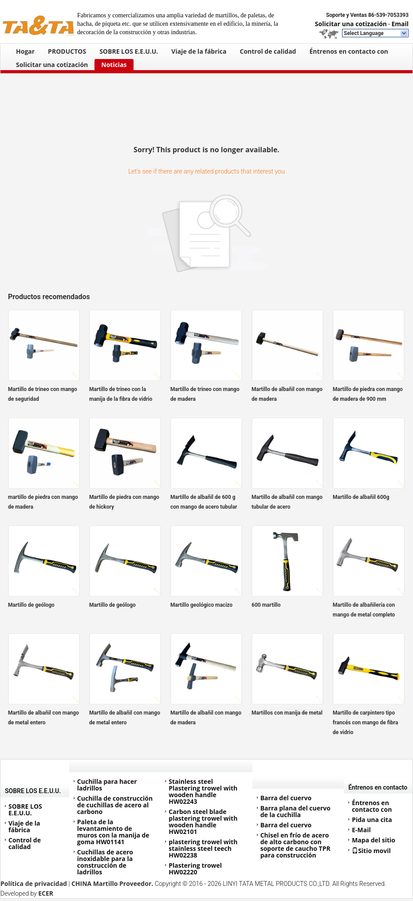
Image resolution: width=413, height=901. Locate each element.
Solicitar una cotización (351, 24)
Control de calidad (268, 51)
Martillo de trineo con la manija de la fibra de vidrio (120, 394)
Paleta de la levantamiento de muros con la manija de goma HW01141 (113, 831)
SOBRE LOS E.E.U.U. (128, 51)
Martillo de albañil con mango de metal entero (43, 718)
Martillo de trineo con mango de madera (205, 394)
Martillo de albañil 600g (361, 497)
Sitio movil (371, 850)
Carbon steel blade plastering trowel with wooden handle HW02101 (203, 821)
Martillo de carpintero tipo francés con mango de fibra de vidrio (365, 722)
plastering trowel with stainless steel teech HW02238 (203, 848)
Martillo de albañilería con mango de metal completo (364, 610)
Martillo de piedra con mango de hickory (124, 502)
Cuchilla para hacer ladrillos (107, 784)
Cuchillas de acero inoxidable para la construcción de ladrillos (105, 862)
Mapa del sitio (373, 840)
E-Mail (361, 829)
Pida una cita (372, 819)
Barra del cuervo (285, 797)
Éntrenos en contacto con (348, 51)
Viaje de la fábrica (198, 51)
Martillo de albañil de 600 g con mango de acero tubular (203, 502)
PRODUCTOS (67, 51)
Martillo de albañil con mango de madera (287, 394)
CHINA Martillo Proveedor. (113, 883)
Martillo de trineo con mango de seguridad (42, 394)
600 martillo (266, 605)
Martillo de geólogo (31, 605)
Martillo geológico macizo (201, 605)
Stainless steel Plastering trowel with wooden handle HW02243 (203, 791)
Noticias (113, 64)
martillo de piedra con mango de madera (43, 502)
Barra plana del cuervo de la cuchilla (295, 811)
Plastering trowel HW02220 (195, 868)
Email (400, 24)
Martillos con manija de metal (287, 713)
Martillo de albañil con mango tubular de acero (287, 502)
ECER (45, 893)
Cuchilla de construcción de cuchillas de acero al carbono (115, 805)
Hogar (25, 51)
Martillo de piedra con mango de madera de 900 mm (368, 394)
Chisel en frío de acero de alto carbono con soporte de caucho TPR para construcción (295, 845)
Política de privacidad (33, 883)
